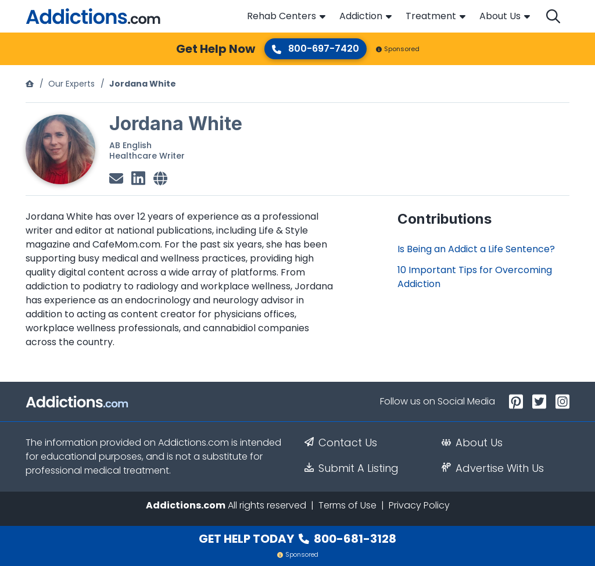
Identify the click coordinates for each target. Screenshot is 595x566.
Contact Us (340, 443)
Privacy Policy (419, 505)
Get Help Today (297, 539)
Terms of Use (347, 505)
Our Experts (71, 83)
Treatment (431, 16)
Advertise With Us (493, 468)
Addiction (360, 16)
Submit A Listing (351, 468)
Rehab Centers (281, 16)
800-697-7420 (315, 48)
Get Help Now (215, 49)
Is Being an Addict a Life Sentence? (476, 249)
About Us (500, 16)
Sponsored (398, 48)
